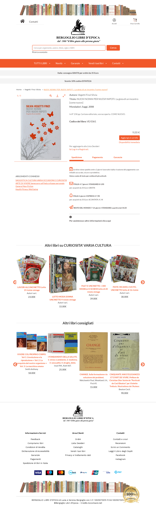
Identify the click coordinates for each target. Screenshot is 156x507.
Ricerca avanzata (39, 52)
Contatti (33, 21)
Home (19, 89)
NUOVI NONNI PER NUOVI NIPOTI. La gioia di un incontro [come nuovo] (75, 89)
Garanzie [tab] (118, 157)
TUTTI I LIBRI (40, 63)
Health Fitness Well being (27, 189)
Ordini (78, 439)
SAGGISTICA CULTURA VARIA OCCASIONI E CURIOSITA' (41, 180)
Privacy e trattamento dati (78, 455)
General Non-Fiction (24, 186)
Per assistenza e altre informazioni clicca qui (90, 220)
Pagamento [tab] (97, 157)
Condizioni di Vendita (35, 447)
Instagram (120, 459)
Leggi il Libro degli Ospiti (120, 451)
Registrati (83, 149)
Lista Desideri (78, 443)
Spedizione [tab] (76, 157)
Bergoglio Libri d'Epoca (67, 503)
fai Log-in (73, 149)
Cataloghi (78, 447)
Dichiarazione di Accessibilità (35, 451)
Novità (59, 63)
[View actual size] (50, 96)
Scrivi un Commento (120, 447)
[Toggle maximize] (64, 96)
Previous (14, 281)
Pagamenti (35, 459)
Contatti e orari (120, 439)
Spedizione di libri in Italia (35, 463)
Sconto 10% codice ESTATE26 (78, 81)
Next (141, 281)
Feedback (35, 439)
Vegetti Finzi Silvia (33, 89)
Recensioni (120, 443)
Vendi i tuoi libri (96, 63)
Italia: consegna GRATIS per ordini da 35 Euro (78, 73)
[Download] (57, 96)
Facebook (120, 455)
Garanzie (75, 63)
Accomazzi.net (95, 503)
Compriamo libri (35, 443)
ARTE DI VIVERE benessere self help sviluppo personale (40, 183)
